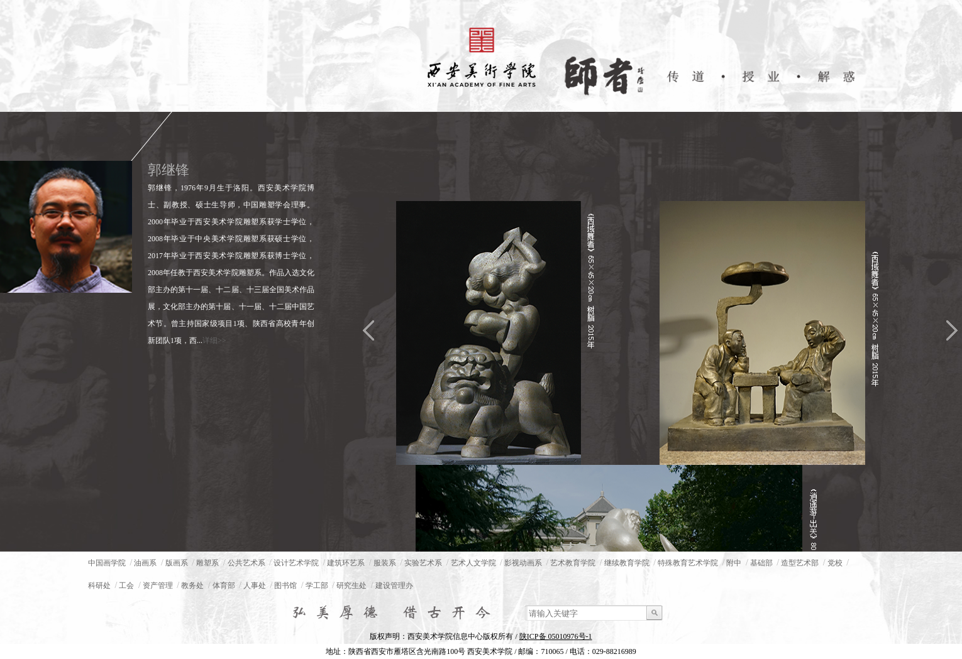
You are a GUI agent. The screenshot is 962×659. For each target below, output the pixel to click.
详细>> (214, 340)
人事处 (254, 585)
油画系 (145, 562)
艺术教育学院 (572, 562)
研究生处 (351, 585)
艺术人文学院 (473, 562)
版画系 (176, 562)
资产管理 (158, 585)
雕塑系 (207, 562)
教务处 (192, 585)
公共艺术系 (246, 562)
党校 (835, 562)
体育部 (224, 585)
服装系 (384, 562)
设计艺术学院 (296, 562)
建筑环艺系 (346, 562)
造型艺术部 (800, 562)
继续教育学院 (627, 562)
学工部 (317, 585)
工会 (126, 585)
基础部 (761, 562)
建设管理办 (394, 585)
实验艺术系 (423, 562)
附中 (733, 562)
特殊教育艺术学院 (688, 562)
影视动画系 (523, 562)
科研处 (99, 585)
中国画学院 (107, 562)
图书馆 (285, 585)
